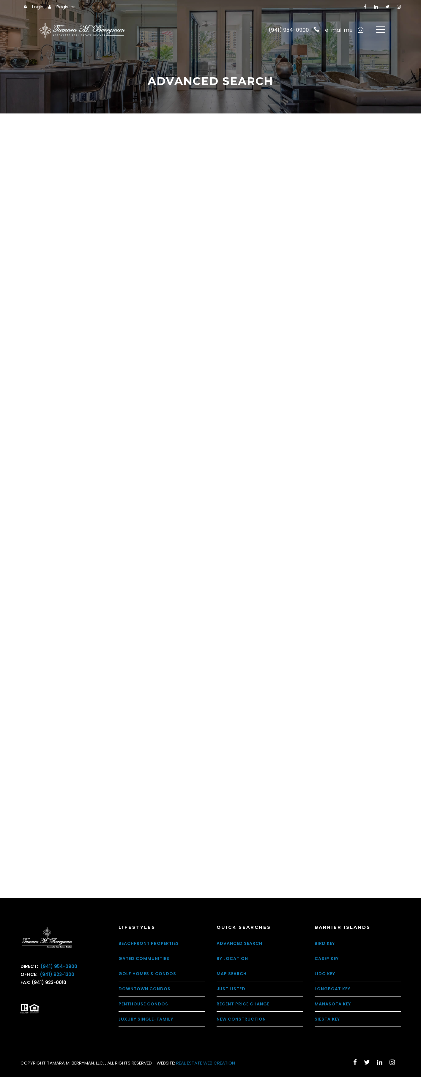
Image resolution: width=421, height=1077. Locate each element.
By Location (232, 959)
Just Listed (231, 989)
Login (37, 7)
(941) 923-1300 (56, 975)
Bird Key (325, 944)
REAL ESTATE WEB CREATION (205, 1063)
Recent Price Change (243, 1004)
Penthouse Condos (143, 1004)
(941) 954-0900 (58, 967)
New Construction (241, 1019)
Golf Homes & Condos (147, 974)
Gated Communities (144, 959)
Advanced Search (239, 944)
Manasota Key (333, 1004)
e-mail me (339, 30)
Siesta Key (327, 1019)
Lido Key (325, 974)
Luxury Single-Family (146, 1019)
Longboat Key (332, 989)
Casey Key (327, 959)
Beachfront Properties (149, 944)
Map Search (232, 974)
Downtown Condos (145, 989)
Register (65, 7)
